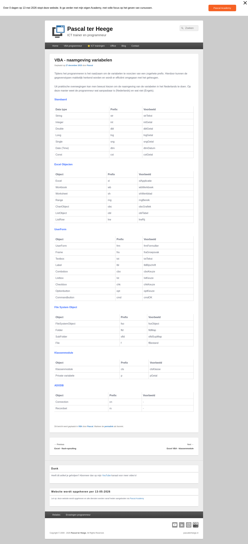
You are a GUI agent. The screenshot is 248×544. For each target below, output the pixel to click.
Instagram (188, 525)
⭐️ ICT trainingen (96, 46)
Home (55, 46)
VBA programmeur (73, 46)
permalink (108, 426)
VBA (80, 426)
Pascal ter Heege (90, 29)
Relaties (56, 515)
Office (113, 46)
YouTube (106, 475)
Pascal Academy (222, 8)
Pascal (90, 65)
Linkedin (181, 525)
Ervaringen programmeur (78, 515)
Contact (135, 46)
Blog (123, 46)
